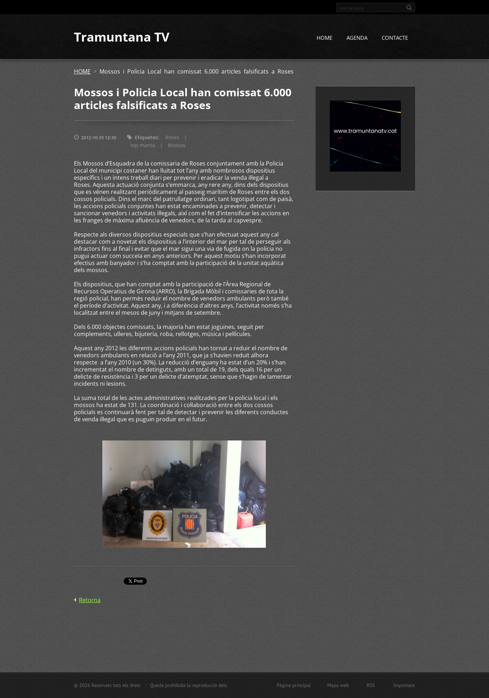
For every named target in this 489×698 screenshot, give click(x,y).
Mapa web (338, 685)
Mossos (177, 145)
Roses (172, 137)
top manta (142, 145)
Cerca (409, 7)
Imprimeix (404, 685)
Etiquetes (146, 137)
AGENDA (356, 38)
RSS (371, 685)
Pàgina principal (293, 685)
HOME (324, 38)
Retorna (90, 600)
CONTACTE (395, 38)
